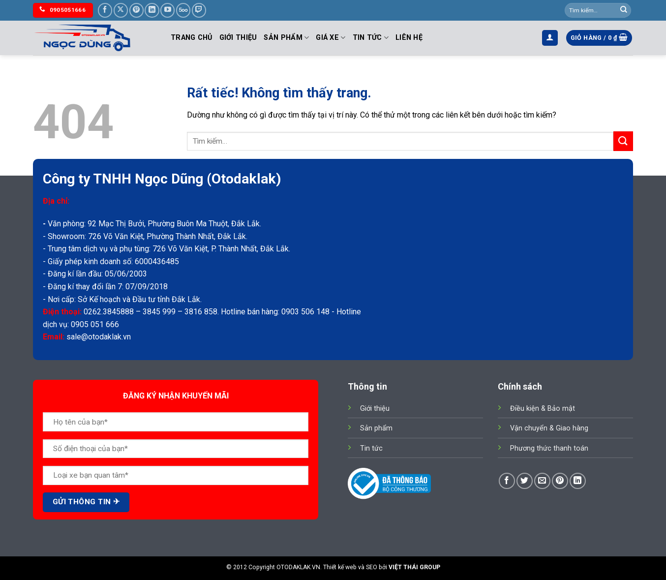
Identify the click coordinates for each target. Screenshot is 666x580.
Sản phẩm (286, 37)
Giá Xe (330, 37)
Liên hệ (409, 37)
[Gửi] (623, 10)
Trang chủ (191, 37)
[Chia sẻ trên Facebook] (507, 481)
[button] (550, 38)
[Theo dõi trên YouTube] (167, 10)
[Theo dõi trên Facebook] (105, 10)
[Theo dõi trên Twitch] (199, 10)
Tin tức (371, 37)
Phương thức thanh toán (549, 448)
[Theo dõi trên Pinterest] (136, 10)
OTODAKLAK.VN (298, 567)
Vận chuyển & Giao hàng (549, 428)
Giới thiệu (238, 37)
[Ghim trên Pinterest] (560, 481)
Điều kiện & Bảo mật (542, 408)
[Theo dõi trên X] (121, 10)
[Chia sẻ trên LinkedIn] (578, 481)
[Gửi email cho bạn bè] (542, 481)
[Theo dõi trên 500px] (183, 10)
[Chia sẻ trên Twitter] (524, 481)
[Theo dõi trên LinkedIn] (152, 10)
